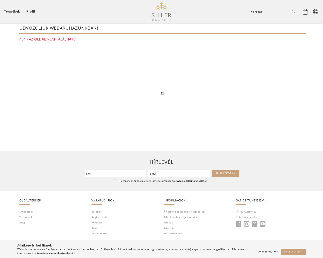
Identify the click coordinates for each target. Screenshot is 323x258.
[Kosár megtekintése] (13, 12)
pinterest (254, 226)
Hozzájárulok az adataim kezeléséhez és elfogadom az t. (163, 183)
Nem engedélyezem (267, 251)
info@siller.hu (248, 219)
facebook (238, 226)
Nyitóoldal (26, 213)
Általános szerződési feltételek (184, 213)
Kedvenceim (99, 235)
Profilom (97, 224)
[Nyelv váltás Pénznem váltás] (316, 12)
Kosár (95, 230)
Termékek (26, 219)
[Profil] (30, 12)
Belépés (96, 213)
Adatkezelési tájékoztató (180, 219)
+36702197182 (247, 213)
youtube (262, 226)
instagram (246, 226)
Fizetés (168, 224)
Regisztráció (99, 219)
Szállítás (169, 230)
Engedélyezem (293, 251)
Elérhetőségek (173, 235)
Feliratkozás (225, 176)
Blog (22, 224)
